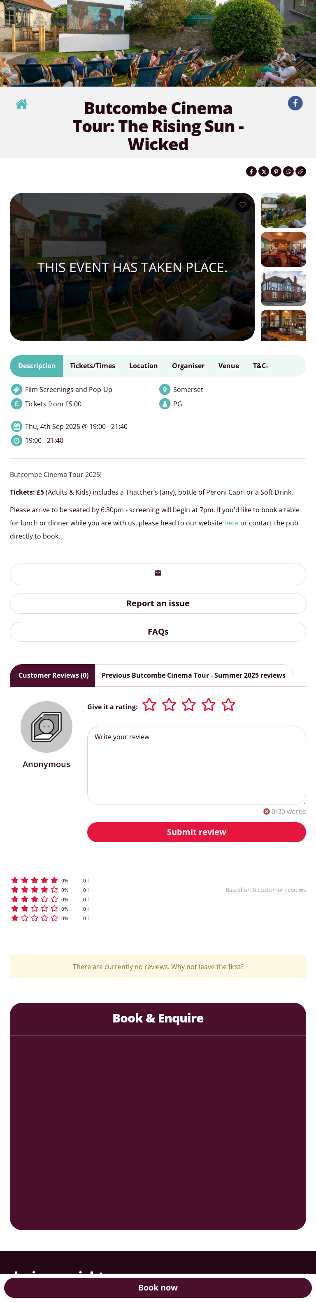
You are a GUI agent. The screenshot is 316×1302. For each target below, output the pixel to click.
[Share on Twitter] (263, 171)
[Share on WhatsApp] (288, 171)
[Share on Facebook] (251, 171)
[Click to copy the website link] (300, 171)
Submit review (196, 831)
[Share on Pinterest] (276, 171)
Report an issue (158, 603)
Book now (158, 1287)
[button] (94, 880)
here (231, 522)
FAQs (158, 631)
